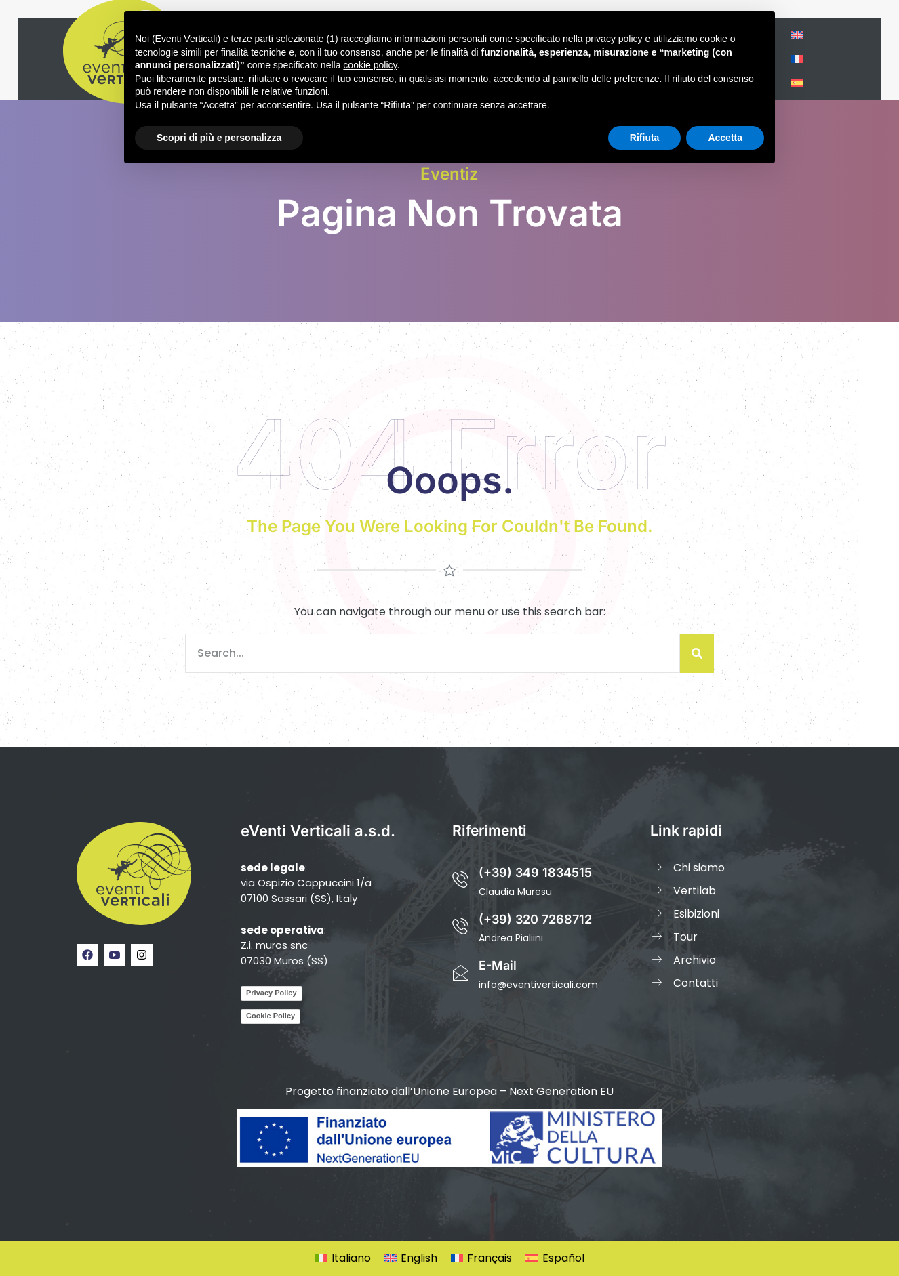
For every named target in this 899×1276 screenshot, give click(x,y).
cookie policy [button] (370, 65)
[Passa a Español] (555, 1259)
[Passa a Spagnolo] (797, 82)
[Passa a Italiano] (342, 1259)
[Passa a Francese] (797, 58)
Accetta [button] (725, 137)
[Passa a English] (411, 1259)
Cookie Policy (270, 1016)
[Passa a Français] (481, 1259)
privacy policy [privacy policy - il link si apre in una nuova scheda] (614, 38)
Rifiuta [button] (645, 137)
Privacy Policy (271, 993)
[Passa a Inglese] (797, 35)
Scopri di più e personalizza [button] (219, 137)
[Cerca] (697, 653)
